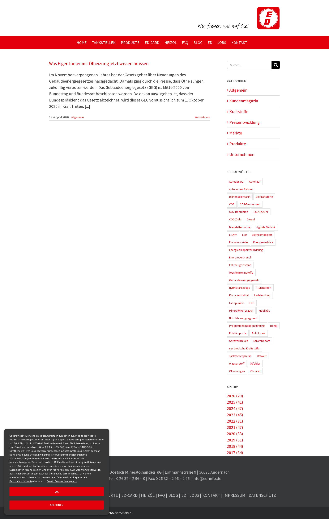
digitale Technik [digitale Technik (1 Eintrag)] (265, 227)
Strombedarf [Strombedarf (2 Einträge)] (261, 341)
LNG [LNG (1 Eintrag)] (251, 303)
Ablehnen (56, 505)
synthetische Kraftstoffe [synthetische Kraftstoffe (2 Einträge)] (244, 348)
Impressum (234, 495)
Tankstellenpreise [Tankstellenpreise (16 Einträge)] (240, 356)
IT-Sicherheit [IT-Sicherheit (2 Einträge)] (263, 288)
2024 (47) (235, 408)
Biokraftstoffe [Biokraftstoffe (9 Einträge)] (264, 197)
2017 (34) (235, 452)
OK (57, 492)
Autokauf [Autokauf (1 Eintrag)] (254, 181)
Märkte (235, 133)
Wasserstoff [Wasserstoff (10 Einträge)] (236, 363)
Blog (173, 495)
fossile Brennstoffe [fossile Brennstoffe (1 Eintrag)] (241, 272)
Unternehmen (241, 154)
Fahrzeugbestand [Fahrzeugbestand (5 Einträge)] (240, 265)
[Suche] (276, 65)
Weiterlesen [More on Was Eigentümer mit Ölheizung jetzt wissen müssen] (202, 117)
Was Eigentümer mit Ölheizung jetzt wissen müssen (99, 63)
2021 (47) (235, 427)
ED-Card (129, 495)
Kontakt (211, 495)
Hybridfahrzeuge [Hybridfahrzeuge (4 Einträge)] (239, 288)
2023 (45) (235, 414)
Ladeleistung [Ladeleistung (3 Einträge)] (262, 295)
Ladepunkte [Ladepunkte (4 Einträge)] (236, 303)
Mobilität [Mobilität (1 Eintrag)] (264, 310)
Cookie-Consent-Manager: (62, 481)
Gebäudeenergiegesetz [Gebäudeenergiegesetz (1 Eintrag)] (244, 280)
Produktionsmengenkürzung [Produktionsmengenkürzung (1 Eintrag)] (247, 326)
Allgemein (77, 117)
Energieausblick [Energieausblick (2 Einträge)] (263, 242)
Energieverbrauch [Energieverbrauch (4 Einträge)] (240, 257)
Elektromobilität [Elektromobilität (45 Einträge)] (262, 235)
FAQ (161, 495)
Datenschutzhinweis (20, 481)
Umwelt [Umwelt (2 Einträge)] (261, 356)
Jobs (194, 495)
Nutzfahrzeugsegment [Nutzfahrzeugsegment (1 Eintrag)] (243, 318)
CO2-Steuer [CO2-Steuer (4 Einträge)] (260, 212)
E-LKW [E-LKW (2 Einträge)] (233, 235)
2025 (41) (235, 402)
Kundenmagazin (243, 100)
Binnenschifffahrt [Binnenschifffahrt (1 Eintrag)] (239, 197)
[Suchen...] (249, 65)
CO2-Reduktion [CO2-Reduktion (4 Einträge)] (238, 212)
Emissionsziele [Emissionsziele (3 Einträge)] (238, 242)
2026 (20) (235, 395)
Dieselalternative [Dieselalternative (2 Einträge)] (240, 227)
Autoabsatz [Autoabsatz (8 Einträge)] (236, 181)
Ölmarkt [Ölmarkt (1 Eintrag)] (255, 371)
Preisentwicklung (244, 122)
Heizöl (148, 495)
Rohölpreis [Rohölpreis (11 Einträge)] (258, 333)
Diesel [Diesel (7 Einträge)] (251, 219)
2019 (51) (235, 440)
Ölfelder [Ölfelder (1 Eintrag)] (255, 363)
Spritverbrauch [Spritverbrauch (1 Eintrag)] (238, 341)
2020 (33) (235, 433)
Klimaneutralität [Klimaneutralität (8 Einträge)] (239, 295)
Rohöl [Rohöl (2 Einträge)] (273, 326)
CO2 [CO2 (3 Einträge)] (231, 204)
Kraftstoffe (238, 111)
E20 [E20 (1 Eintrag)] (244, 235)
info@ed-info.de (207, 478)
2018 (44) (235, 446)
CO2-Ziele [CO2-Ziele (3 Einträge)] (235, 219)
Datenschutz (262, 495)
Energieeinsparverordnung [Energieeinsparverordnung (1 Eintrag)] (246, 250)
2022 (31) (235, 421)
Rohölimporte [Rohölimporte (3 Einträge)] (237, 333)
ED (183, 495)
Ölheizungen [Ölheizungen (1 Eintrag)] (237, 371)
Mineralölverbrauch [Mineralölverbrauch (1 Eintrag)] (241, 310)
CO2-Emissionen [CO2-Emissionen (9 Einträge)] (250, 204)
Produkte (237, 143)
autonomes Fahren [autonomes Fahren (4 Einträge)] (241, 189)
